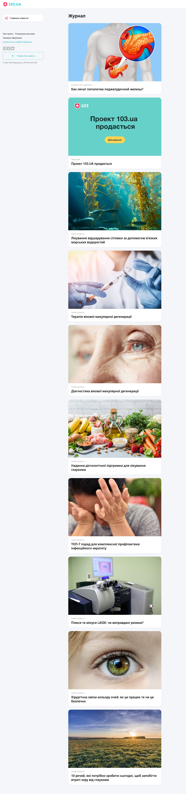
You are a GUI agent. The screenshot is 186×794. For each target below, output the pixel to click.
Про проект (8, 34)
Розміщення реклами (25, 34)
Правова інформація (12, 38)
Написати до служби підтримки (17, 42)
